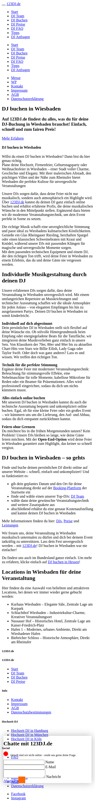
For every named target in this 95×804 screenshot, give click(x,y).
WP (14, 82)
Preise (68, 521)
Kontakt (17, 86)
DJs (59, 521)
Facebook (18, 794)
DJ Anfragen (20, 37)
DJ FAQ (17, 28)
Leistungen (10, 525)
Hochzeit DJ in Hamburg (29, 731)
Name (49, 761)
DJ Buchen (19, 20)
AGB (15, 95)
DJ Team (17, 16)
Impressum (19, 90)
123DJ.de (17, 202)
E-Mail (50, 765)
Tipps (15, 33)
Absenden (10, 781)
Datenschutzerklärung (27, 99)
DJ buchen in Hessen (63, 562)
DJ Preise (18, 24)
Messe (16, 78)
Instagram (18, 798)
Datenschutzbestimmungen (31, 712)
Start (14, 12)
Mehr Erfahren (13, 138)
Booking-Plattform (67, 488)
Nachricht (58, 777)
